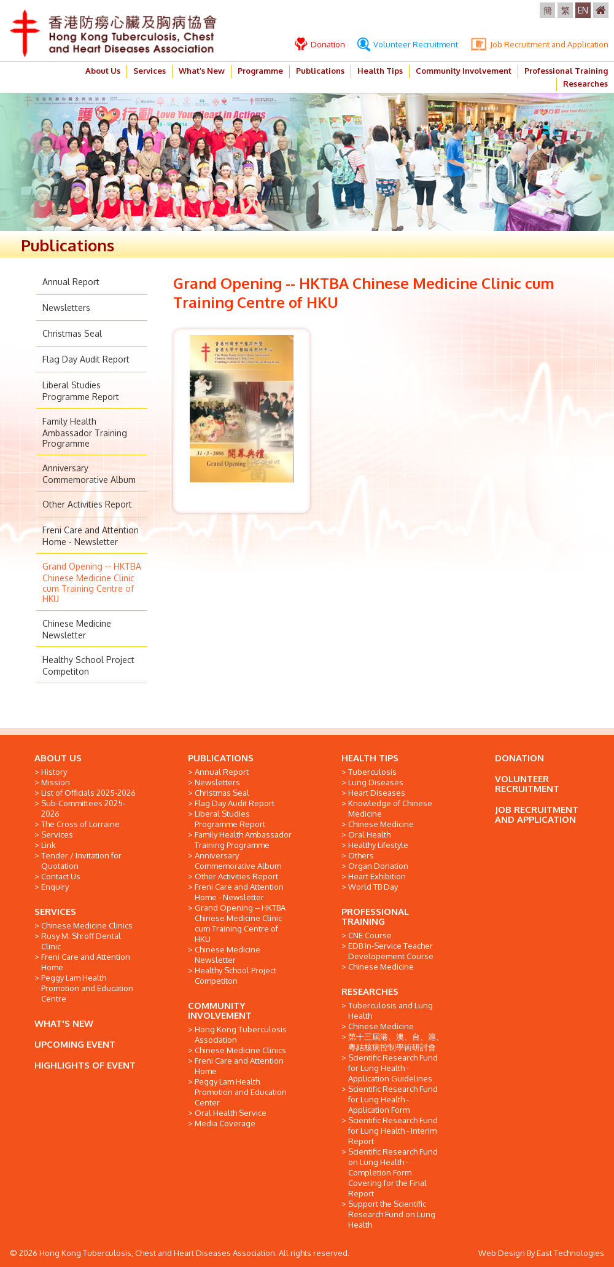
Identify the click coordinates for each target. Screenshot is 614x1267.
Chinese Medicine (381, 824)
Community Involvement (463, 71)
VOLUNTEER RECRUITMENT (527, 783)
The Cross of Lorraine (80, 824)
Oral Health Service (230, 1113)
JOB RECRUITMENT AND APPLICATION (536, 814)
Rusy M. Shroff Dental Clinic (81, 941)
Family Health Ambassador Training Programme (84, 432)
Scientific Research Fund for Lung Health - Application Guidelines (393, 1068)
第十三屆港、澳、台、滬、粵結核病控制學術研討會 (396, 1042)
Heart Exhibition (377, 876)
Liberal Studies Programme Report (230, 819)
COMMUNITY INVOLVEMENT (220, 1010)
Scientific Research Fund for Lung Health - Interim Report (393, 1130)
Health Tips (380, 71)
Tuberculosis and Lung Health (390, 1010)
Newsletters (66, 307)
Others (361, 855)
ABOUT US (58, 758)
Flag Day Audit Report (86, 359)
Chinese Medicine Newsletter (227, 954)
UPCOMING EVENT (74, 1044)
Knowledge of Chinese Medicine (390, 808)
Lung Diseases (375, 782)
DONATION (519, 758)
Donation (320, 44)
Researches (585, 83)
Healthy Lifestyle (378, 845)
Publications (320, 71)
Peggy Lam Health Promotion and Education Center (241, 1092)
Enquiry (55, 887)
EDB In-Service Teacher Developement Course (390, 951)
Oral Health (369, 834)
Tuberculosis (372, 772)
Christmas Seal (72, 333)
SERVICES (55, 911)
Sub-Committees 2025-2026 (83, 808)
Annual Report (70, 282)
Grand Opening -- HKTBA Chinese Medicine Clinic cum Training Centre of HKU (91, 582)
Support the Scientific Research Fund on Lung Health (391, 1214)
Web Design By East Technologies (541, 1253)
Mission (55, 782)
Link (48, 845)
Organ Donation (378, 866)
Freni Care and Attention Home (85, 962)
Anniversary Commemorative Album (238, 860)
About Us (102, 71)
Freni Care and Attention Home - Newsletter (239, 892)
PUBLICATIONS (221, 758)
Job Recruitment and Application (539, 44)
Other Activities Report (87, 504)
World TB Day (373, 887)
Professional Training (566, 71)
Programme (260, 71)
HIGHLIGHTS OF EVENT (85, 1065)
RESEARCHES (369, 991)
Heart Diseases (376, 793)
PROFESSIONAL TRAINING (375, 916)
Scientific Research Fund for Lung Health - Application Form (393, 1099)
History (54, 772)
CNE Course (370, 935)
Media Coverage (225, 1123)
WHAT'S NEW (63, 1023)
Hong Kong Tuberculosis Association (241, 1034)
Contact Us (60, 876)
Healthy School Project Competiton (235, 975)
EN (583, 10)
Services (149, 71)
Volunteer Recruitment (407, 44)
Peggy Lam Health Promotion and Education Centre (87, 988)
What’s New (202, 71)
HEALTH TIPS (369, 758)
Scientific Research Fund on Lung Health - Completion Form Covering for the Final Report (393, 1172)
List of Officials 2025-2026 (88, 793)
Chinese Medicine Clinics (87, 925)
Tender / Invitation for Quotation (81, 860)
